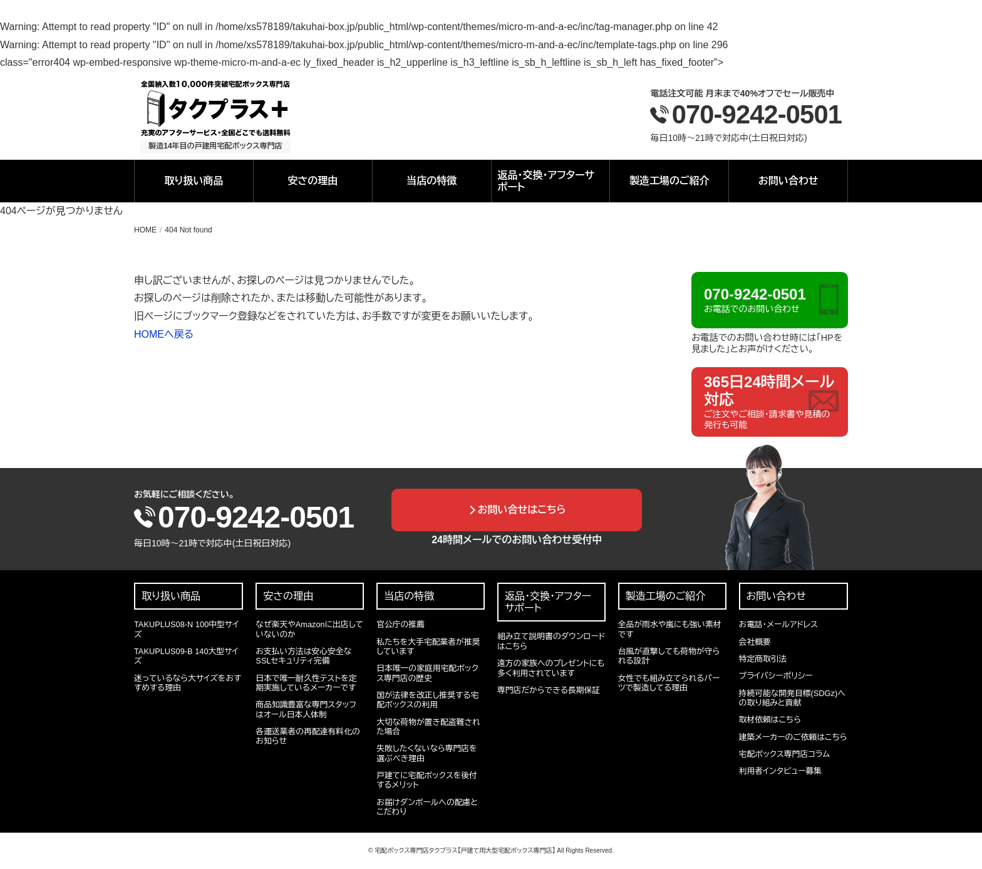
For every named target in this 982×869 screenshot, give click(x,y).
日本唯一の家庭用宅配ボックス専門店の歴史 (427, 672)
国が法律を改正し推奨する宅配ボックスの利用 (427, 699)
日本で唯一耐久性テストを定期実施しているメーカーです (306, 683)
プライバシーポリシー (776, 675)
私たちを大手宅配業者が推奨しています (428, 646)
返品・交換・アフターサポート (546, 181)
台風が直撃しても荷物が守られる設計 (669, 656)
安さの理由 (312, 180)
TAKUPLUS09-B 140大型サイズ (186, 656)
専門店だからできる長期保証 (548, 690)
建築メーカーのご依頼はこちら (793, 737)
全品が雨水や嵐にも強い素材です (669, 629)
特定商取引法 (763, 658)
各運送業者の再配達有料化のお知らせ (307, 736)
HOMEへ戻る (164, 334)
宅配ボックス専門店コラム (784, 754)
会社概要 (755, 642)
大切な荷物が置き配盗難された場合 (428, 726)
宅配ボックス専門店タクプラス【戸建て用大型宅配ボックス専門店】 (465, 850)
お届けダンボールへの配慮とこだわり (427, 807)
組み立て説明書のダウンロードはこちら (551, 641)
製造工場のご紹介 (669, 180)
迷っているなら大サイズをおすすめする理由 (187, 683)
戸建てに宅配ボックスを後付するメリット (426, 780)
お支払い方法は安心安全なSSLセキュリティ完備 (303, 656)
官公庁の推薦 (400, 624)
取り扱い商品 (193, 180)
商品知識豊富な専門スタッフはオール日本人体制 (306, 709)
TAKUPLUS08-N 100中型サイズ (186, 629)
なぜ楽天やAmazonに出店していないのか (309, 629)
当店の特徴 (431, 180)
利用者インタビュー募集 (780, 771)
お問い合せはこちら (522, 509)
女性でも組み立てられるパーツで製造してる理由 (669, 683)
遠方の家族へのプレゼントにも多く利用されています (550, 667)
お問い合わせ (788, 180)
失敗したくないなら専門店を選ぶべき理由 (426, 753)
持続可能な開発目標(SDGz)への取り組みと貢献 (792, 698)
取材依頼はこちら (770, 719)
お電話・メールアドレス (778, 624)
